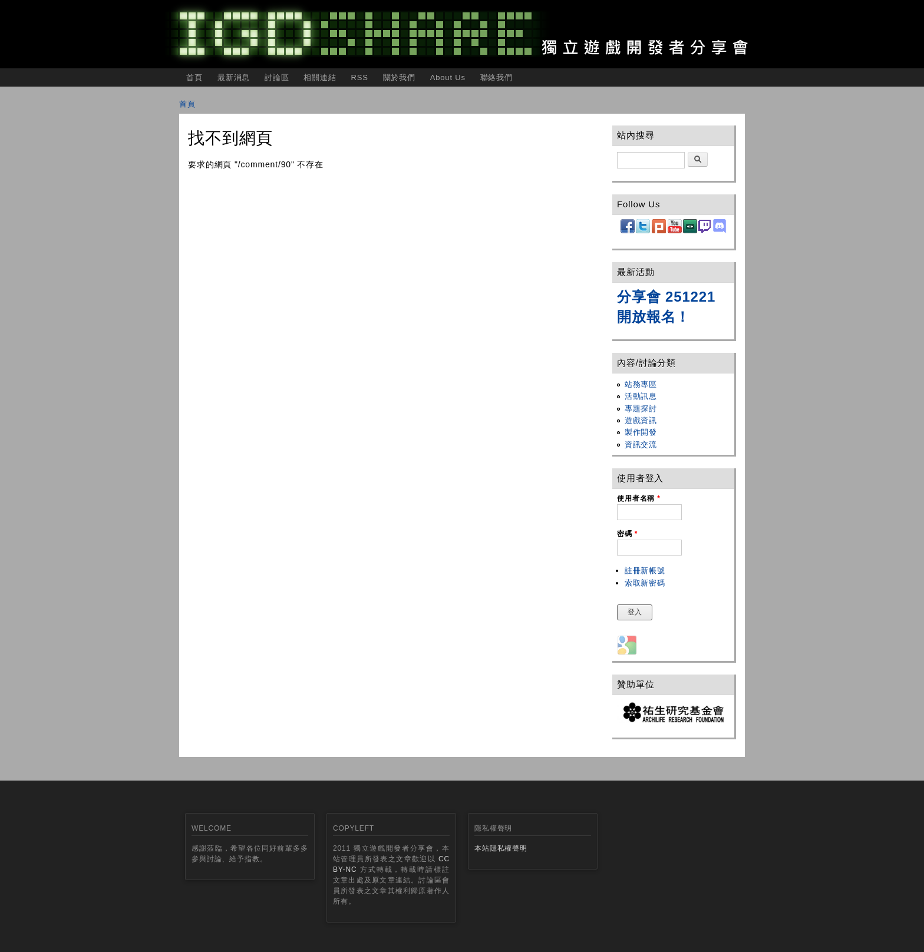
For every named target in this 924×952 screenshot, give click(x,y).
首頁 (194, 77)
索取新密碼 (645, 583)
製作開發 (641, 432)
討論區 (277, 77)
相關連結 (319, 77)
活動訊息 (641, 396)
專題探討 (641, 408)
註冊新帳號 (645, 570)
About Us (448, 77)
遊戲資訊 (641, 420)
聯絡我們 (496, 77)
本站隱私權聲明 (500, 848)
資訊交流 (641, 444)
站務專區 (641, 384)
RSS (359, 77)
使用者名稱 (639, 498)
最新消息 (233, 77)
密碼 (627, 534)
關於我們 (399, 77)
